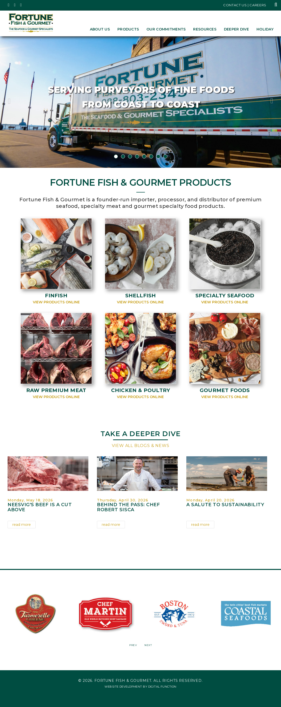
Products (128, 29)
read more (21, 524)
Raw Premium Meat (56, 390)
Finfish (56, 296)
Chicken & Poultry (140, 390)
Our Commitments (166, 29)
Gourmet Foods (225, 390)
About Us (100, 29)
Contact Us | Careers (244, 5)
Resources (204, 29)
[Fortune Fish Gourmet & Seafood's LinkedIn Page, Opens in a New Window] (21, 5)
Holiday (265, 29)
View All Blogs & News (140, 445)
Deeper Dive (236, 29)
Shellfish (140, 296)
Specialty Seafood (224, 296)
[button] (21, 102)
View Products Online (56, 302)
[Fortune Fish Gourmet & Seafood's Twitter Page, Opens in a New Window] (9, 5)
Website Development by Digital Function (140, 686)
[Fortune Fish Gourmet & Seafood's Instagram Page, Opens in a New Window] (15, 5)
